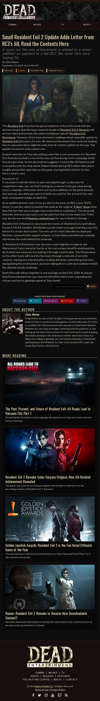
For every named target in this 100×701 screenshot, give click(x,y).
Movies (53, 673)
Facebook (20, 300)
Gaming (21, 70)
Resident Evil (37, 70)
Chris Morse (12, 62)
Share (91, 286)
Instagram (51, 300)
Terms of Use (42, 689)
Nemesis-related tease (41, 218)
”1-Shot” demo (81, 206)
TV (62, 673)
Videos (34, 676)
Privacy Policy (57, 689)
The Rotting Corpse (36, 679)
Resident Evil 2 (56, 70)
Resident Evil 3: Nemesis (75, 129)
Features (63, 676)
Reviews (48, 676)
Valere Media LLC (44, 686)
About (57, 679)
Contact (71, 679)
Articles (9, 70)
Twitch (82, 300)
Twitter (35, 300)
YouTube (67, 300)
